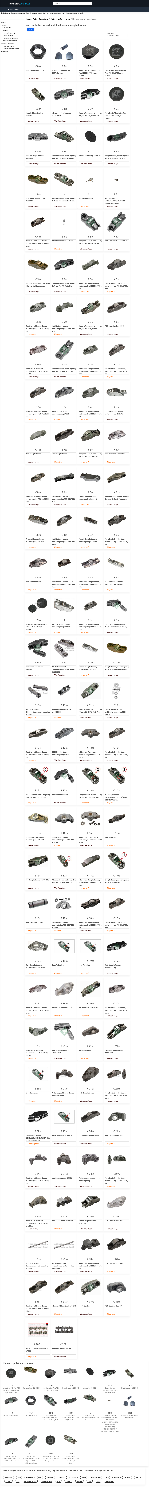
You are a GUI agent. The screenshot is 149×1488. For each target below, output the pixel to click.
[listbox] (116, 35)
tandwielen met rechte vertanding (73, 13)
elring (84, 1477)
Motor (6, 30)
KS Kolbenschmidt (30, 1481)
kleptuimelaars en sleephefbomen (37, 13)
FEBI (107, 1477)
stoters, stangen (55, 13)
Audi (19, 1477)
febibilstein (117, 1477)
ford (128, 1477)
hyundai (8, 1481)
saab (89, 1481)
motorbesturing (10, 33)
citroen (73, 1477)
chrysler (62, 1477)
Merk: (30, 29)
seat (98, 1481)
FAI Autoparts (96, 1477)
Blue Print (29, 1477)
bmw (39, 1477)
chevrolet (50, 1477)
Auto (4, 25)
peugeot (68, 1481)
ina (18, 1481)
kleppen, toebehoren (18, 13)
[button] (13, 10)
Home (4, 22)
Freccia (138, 1477)
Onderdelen (8, 27)
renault (79, 1481)
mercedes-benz (47, 1481)
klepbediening (5, 13)
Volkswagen (109, 1481)
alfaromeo (8, 1477)
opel (58, 1481)
